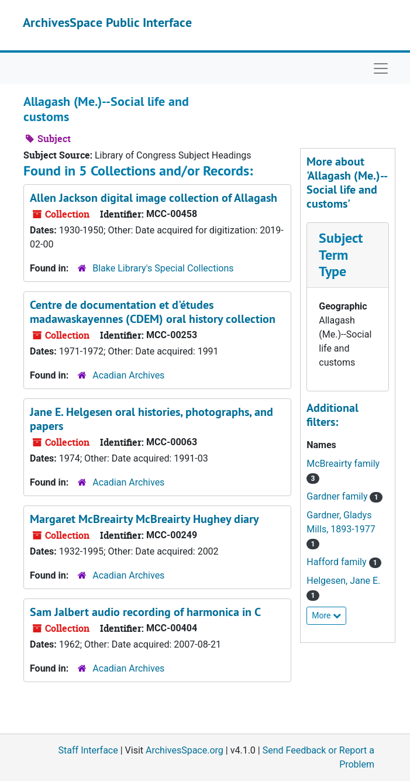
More (326, 615)
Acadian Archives (128, 375)
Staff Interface (88, 750)
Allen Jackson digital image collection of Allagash (153, 197)
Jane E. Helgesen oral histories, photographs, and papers (151, 418)
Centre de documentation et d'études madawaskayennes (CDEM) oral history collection (152, 311)
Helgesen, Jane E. (343, 580)
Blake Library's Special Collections (162, 268)
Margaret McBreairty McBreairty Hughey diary (144, 519)
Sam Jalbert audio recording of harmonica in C (145, 612)
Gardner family (338, 496)
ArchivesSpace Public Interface (107, 22)
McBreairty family (343, 463)
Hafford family (337, 561)
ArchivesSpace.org (184, 750)
